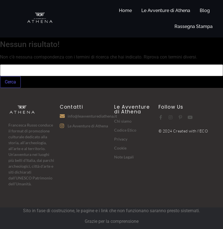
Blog (205, 10)
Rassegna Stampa (193, 26)
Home (125, 10)
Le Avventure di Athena (165, 10)
